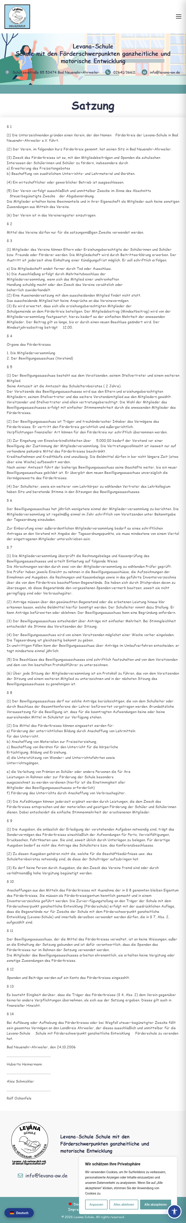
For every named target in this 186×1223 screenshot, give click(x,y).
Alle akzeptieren (155, 1204)
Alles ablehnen (124, 1204)
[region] (128, 1185)
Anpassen (96, 1204)
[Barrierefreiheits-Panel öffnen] (174, 1211)
